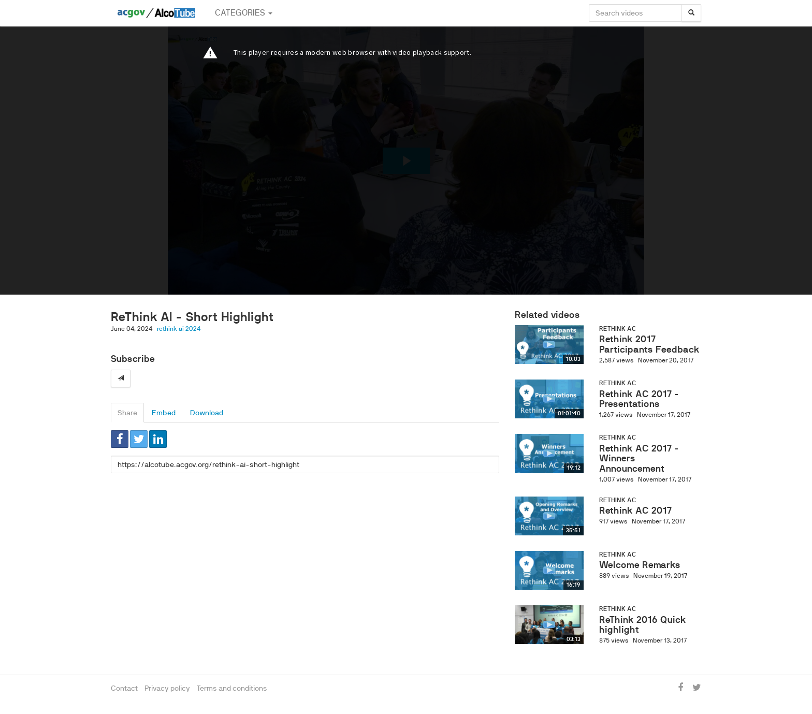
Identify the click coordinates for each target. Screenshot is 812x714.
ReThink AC (617, 328)
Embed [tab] (164, 413)
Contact (124, 688)
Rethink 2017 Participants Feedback (649, 344)
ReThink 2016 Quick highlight (642, 625)
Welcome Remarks (639, 565)
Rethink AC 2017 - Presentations (639, 399)
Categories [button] (243, 13)
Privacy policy (167, 688)
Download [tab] (206, 413)
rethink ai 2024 (178, 328)
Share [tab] (127, 413)
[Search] (691, 13)
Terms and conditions (232, 688)
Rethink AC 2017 (635, 510)
